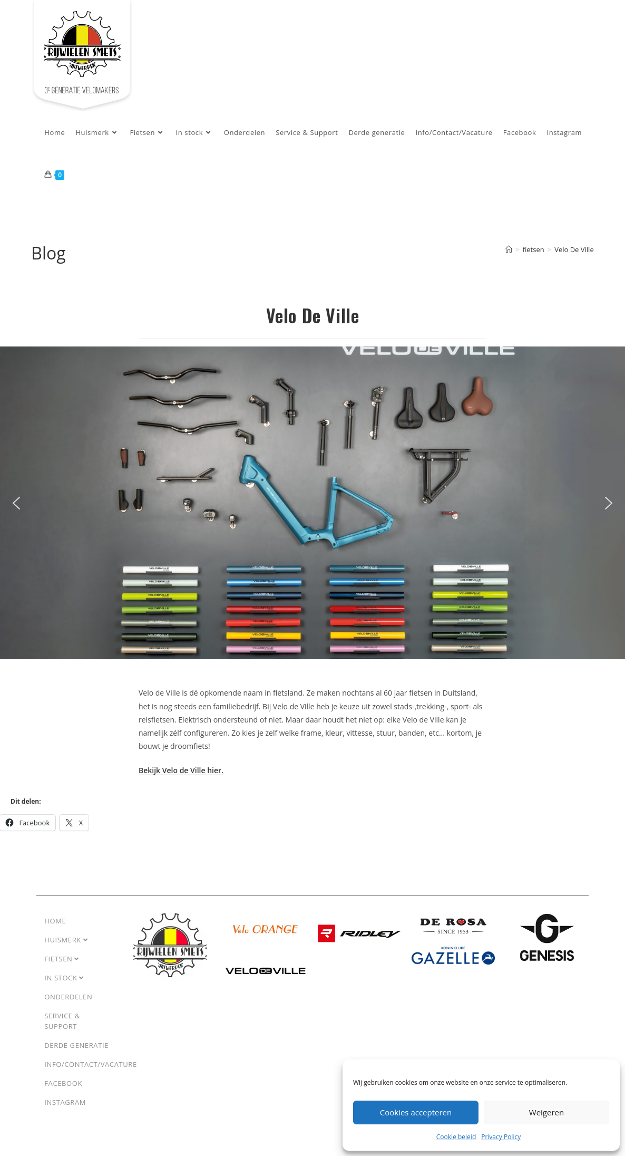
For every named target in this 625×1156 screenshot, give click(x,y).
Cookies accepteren (416, 1112)
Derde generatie (76, 1045)
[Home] (508, 249)
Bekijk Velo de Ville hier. (181, 770)
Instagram (65, 1102)
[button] (16, 503)
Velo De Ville (574, 249)
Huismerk (65, 940)
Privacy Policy (501, 1136)
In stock (64, 977)
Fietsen (61, 959)
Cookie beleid (456, 1136)
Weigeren (546, 1112)
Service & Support (62, 1021)
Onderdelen (68, 996)
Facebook (63, 1083)
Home (55, 921)
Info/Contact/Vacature (90, 1064)
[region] (312, 502)
